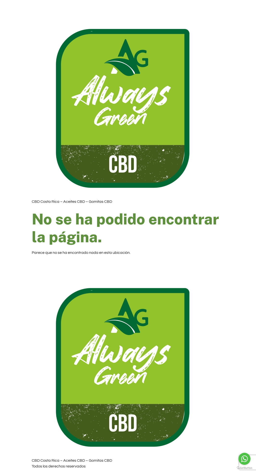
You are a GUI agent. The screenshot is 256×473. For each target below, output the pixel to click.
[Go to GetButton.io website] (244, 468)
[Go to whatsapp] (244, 459)
